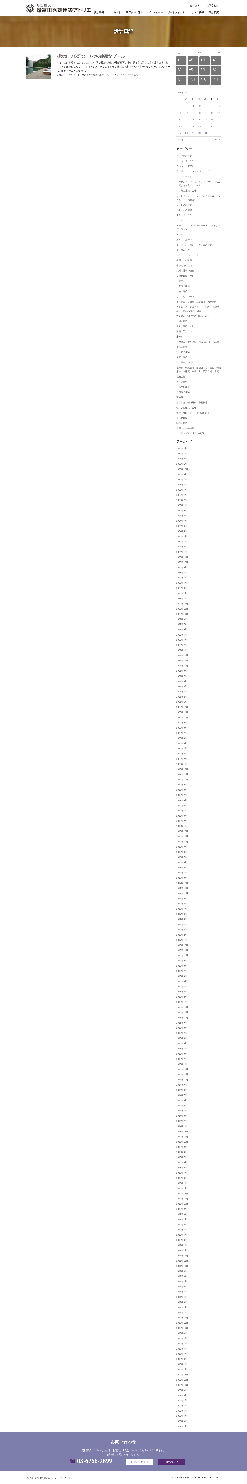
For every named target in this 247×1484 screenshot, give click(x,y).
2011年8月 (181, 1276)
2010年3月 (181, 1359)
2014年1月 (181, 1126)
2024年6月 (181, 526)
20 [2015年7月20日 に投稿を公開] (180, 126)
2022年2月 (181, 645)
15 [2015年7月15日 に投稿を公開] (193, 119)
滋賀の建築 (181, 357)
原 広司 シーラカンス (188, 296)
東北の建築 (181, 347)
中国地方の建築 (184, 260)
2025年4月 (181, 495)
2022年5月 (181, 634)
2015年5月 (181, 1043)
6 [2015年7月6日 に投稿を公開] (180, 113)
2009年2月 (181, 1426)
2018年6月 (181, 862)
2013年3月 (181, 1178)
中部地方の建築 (184, 265)
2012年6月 (181, 1224)
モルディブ (181, 234)
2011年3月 (181, 1302)
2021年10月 (182, 665)
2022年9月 (181, 619)
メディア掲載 (197, 12)
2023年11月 (182, 557)
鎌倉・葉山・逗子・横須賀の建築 (193, 413)
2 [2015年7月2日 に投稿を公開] (200, 106)
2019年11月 (182, 774)
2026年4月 (181, 448)
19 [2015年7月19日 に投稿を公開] (218, 119)
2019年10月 (182, 779)
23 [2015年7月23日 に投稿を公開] (199, 126)
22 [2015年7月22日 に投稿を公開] (193, 126)
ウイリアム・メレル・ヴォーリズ (193, 171)
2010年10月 (182, 1328)
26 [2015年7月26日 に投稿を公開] (218, 126)
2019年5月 (181, 805)
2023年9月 (181, 567)
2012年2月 (181, 1245)
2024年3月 (181, 541)
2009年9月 (181, 1390)
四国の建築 (181, 321)
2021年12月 (182, 655)
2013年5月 (181, 1167)
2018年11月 (182, 836)
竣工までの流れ (134, 12)
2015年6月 (181, 1038)
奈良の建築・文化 (185, 326)
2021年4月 (181, 691)
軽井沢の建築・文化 (186, 407)
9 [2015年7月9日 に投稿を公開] (200, 113)
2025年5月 (181, 489)
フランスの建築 (184, 205)
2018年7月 (181, 857)
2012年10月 (182, 1203)
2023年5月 (181, 577)
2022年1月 (181, 650)
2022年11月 (182, 609)
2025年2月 (181, 500)
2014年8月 (181, 1090)
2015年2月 (181, 1059)
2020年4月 (181, 748)
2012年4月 (181, 1235)
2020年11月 (182, 712)
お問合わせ (213, 5)
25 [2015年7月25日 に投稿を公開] (212, 126)
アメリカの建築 (184, 156)
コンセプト (115, 12)
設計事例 (99, 12)
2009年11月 (182, 1380)
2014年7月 (181, 1095)
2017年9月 (181, 898)
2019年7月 (181, 795)
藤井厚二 (180, 397)
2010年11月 (182, 1323)
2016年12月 (182, 945)
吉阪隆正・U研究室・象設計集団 (192, 316)
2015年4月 (181, 1048)
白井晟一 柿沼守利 (186, 362)
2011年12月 (182, 1255)
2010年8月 (181, 1338)
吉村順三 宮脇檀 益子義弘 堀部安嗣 (196, 301)
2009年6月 (181, 1405)
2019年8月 (181, 790)
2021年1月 (181, 702)
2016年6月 (181, 976)
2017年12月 (182, 883)
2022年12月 (182, 603)
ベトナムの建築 (184, 210)
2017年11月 (182, 888)
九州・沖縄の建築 (185, 270)
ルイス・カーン (184, 239)
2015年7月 (181, 1033)
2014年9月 (181, 1084)
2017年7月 (181, 909)
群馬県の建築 (183, 387)
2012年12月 (182, 1193)
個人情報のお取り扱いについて (41, 1477)
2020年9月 (181, 722)
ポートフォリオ (176, 12)
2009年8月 (181, 1395)
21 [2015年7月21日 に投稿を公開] (186, 126)
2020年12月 (182, 707)
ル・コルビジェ (184, 250)
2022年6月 (181, 629)
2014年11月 (182, 1074)
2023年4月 (181, 583)
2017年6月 (181, 914)
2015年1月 (181, 1064)
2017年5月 (181, 919)
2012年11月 (182, 1198)
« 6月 (180, 139)
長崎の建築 (181, 418)
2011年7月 (181, 1281)
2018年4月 (181, 872)
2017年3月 (181, 929)
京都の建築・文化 (185, 276)
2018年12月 (182, 831)
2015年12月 (182, 1007)
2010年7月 (181, 1343)
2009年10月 (182, 1385)
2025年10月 (182, 469)
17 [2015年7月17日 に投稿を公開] (206, 119)
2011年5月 (181, 1291)
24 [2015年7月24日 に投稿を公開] (206, 126)
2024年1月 (181, 552)
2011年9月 (181, 1271)
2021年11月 (182, 660)
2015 (198, 52)
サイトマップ (66, 1477)
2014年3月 (181, 1116)
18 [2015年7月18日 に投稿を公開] (212, 119)
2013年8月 (181, 1152)
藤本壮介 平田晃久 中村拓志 (192, 402)
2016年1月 (181, 1002)
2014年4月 (181, 1110)
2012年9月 (181, 1209)
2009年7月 (181, 1400)
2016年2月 (181, 997)
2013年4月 (181, 1173)
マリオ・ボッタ (184, 220)
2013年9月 (181, 1147)
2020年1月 (181, 764)
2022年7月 (181, 624)
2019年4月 (181, 810)
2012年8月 (181, 1214)
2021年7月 (181, 676)
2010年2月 (181, 1364)
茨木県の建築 (183, 392)
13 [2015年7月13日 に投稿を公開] (180, 119)
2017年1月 (181, 940)
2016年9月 (181, 960)
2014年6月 (181, 1100)
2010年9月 (181, 1333)
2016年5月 (181, 981)
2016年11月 (182, 950)
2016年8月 (181, 966)
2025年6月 (181, 484)
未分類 (179, 336)
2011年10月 (182, 1266)
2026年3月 (181, 453)
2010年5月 (181, 1348)
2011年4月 (181, 1297)
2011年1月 (181, 1312)
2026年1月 (181, 464)
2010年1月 (181, 1369)
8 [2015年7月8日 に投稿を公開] (193, 113)
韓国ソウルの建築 (185, 428)
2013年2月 (181, 1183)
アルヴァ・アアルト (186, 166)
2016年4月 (181, 986)
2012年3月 (181, 1240)
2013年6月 (181, 1162)
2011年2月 (181, 1307)
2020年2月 (181, 759)
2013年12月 (182, 1131)
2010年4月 (181, 1354)
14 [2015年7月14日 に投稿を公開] (186, 119)
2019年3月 (181, 815)
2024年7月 (181, 521)
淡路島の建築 (183, 352)
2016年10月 (182, 955)
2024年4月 (181, 536)
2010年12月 (182, 1317)
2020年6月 (181, 738)
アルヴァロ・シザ (185, 161)
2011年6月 (181, 1286)
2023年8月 (181, 572)
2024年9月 (181, 510)
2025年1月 (181, 505)
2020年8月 (181, 728)
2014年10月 (182, 1079)
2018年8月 (181, 852)
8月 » (217, 139)
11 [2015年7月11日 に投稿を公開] (212, 113)
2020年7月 (181, 733)
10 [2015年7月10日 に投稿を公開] (206, 113)
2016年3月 (181, 991)
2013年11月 (182, 1136)
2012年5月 (181, 1229)
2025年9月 (181, 474)
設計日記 (214, 12)
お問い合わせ (138, 1461)
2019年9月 (181, 784)
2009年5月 (181, 1410)
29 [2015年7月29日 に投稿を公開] (193, 133)
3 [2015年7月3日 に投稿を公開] (206, 106)
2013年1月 (181, 1188)
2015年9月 (181, 1022)
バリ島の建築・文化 (186, 190)
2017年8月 (181, 903)
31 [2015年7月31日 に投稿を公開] (206, 133)
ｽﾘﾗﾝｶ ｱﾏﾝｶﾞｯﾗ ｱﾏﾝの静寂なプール (91, 56)
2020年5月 (181, 743)
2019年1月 (181, 826)
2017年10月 (182, 893)
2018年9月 (181, 847)
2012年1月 (181, 1250)
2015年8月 (181, 1028)
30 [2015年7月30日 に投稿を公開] (199, 133)
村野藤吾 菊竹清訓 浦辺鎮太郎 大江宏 (197, 341)
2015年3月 (181, 1054)
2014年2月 (181, 1121)
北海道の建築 (183, 286)
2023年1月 (181, 598)
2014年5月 (181, 1105)
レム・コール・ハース (187, 255)
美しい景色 (181, 381)
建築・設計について (102, 75)
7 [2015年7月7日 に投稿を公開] (187, 113)
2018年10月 (182, 841)
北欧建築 (180, 281)
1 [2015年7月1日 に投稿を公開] (193, 106)
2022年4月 (181, 640)
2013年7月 (181, 1157)
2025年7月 (181, 479)
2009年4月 (181, 1416)
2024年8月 (181, 515)
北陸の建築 (181, 291)
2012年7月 (181, 1219)
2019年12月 (182, 769)
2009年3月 (181, 1421)
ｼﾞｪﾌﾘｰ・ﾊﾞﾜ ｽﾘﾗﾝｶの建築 (125, 75)
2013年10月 (182, 1141)
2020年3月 (181, 753)
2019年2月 (181, 821)
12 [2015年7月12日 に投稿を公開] (218, 113)
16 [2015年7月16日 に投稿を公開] (199, 119)
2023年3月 (181, 588)
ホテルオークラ (184, 215)
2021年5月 (181, 686)
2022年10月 (182, 614)
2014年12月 (182, 1069)
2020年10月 (182, 717)
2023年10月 (182, 562)
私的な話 (180, 376)
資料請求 (194, 5)
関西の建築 (181, 423)
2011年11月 (182, 1261)
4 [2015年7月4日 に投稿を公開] (212, 106)
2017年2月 (181, 935)
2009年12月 (182, 1374)
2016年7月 (181, 971)
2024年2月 (181, 546)
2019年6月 (181, 800)
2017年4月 (181, 924)
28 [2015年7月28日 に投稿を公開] (186, 133)
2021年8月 (181, 671)
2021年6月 (181, 681)
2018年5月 (181, 867)
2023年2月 (181, 593)
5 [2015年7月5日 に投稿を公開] (219, 106)
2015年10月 (182, 1017)
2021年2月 (181, 696)
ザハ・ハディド (184, 176)
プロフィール (155, 12)
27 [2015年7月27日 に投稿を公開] (180, 133)
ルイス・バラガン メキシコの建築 (194, 245)
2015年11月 (182, 1012)
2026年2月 (181, 458)
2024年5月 (181, 531)
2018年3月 (181, 877)
